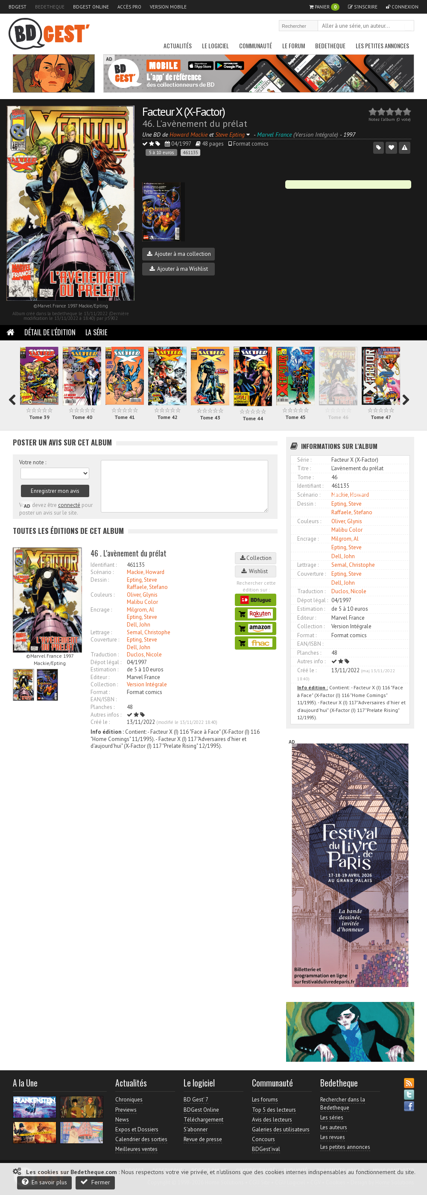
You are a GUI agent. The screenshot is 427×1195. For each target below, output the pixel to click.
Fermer (95, 1182)
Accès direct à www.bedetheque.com (361, 494)
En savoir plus (44, 1182)
